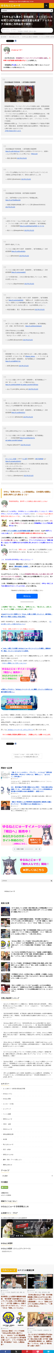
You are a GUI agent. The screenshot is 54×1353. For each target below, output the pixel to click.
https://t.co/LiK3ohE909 (16, 300)
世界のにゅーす (7, 1119)
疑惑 (18, 1292)
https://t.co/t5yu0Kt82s (18, 251)
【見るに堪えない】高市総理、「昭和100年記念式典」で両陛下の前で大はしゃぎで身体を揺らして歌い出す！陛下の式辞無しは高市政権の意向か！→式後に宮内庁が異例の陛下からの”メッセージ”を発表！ (27, 1044)
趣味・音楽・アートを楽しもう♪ (12, 1159)
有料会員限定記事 (8, 1134)
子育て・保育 (7, 1124)
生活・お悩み (7, 1149)
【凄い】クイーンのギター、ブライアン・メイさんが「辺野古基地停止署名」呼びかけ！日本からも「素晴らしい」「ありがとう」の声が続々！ (31, 774)
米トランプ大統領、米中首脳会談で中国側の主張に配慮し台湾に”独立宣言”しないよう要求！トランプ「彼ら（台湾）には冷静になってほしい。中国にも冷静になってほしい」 (31, 965)
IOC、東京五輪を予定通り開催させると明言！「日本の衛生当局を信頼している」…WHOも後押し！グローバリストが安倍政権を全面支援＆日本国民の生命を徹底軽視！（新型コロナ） (32, 789)
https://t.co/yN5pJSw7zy (27, 438)
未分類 (5, 1139)
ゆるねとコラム (7, 1093)
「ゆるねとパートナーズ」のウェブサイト (20, 729)
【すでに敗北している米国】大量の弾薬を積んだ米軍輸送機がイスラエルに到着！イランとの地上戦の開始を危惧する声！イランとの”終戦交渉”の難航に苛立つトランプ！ (32, 910)
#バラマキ (41, 226)
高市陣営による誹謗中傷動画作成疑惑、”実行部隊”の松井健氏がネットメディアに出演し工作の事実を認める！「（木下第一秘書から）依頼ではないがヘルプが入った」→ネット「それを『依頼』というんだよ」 (32, 921)
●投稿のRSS (4, 1193)
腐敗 (21, 1292)
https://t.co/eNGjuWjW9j (13, 384)
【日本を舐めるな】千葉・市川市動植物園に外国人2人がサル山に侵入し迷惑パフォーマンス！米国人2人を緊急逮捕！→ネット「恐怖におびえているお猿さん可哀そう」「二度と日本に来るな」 (31, 932)
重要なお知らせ (7, 1164)
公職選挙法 (46, 1330)
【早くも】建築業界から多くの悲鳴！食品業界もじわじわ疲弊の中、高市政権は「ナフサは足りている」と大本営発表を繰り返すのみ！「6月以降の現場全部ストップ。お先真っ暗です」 (27, 1075)
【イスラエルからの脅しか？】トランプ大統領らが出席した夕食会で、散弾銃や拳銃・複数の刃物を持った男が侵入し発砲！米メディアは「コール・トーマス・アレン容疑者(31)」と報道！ (27, 1054)
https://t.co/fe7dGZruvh (13, 151)
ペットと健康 (7, 1114)
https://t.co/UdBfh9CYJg (13, 361)
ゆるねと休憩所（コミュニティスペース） (16, 1248)
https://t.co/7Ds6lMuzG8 (13, 200)
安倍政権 (20, 31)
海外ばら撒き (32, 31)
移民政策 (44, 1292)
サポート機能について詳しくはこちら (14, 663)
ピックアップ (7, 1109)
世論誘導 (13, 1292)
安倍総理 (25, 31)
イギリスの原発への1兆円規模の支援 (18, 531)
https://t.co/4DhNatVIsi (27, 226)
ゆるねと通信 (7, 1098)
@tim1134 (34, 154)
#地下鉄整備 (39, 459)
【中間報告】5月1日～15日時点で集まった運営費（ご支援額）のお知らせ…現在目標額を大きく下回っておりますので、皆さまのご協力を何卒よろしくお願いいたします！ (32, 976)
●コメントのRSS (6, 1195)
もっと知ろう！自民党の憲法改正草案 (14, 1088)
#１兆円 (24, 459)
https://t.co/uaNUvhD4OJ (13, 461)
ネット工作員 (6, 1292)
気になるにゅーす (8, 1144)
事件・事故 (38, 1292)
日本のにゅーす (16, 29)
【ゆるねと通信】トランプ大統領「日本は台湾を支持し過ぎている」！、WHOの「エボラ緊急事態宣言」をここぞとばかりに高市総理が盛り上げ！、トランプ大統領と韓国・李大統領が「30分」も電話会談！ (13, 1337)
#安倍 (35, 226)
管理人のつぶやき (8, 1154)
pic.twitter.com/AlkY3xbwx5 (14, 440)
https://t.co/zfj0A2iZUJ (18, 412)
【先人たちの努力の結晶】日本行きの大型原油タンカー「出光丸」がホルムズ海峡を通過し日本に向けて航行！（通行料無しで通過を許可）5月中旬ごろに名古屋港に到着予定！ (27, 1034)
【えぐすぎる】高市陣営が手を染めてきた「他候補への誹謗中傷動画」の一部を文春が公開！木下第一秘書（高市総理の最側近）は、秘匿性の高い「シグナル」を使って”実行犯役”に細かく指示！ (32, 954)
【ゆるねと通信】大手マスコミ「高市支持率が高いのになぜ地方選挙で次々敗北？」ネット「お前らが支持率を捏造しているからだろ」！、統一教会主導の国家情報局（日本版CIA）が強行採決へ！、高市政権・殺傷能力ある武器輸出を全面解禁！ (27, 1025)
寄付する (27, 596)
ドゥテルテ (7, 31)
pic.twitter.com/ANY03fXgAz (29, 384)
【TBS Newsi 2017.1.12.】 (13, 131)
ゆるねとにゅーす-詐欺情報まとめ (15, 1207)
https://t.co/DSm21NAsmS (33, 326)
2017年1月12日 (22, 158)
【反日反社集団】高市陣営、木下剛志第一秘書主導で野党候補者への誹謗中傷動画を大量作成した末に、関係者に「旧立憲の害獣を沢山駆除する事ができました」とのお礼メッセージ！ (27, 1015)
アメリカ (31, 1292)
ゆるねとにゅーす (10, 891)
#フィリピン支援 (11, 459)
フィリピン (14, 31)
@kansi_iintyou (30, 356)
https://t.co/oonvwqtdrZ (18, 272)
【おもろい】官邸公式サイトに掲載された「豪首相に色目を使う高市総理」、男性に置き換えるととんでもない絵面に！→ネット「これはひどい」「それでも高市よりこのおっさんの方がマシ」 (27, 1006)
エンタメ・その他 (8, 1104)
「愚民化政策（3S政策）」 (21, 566)
